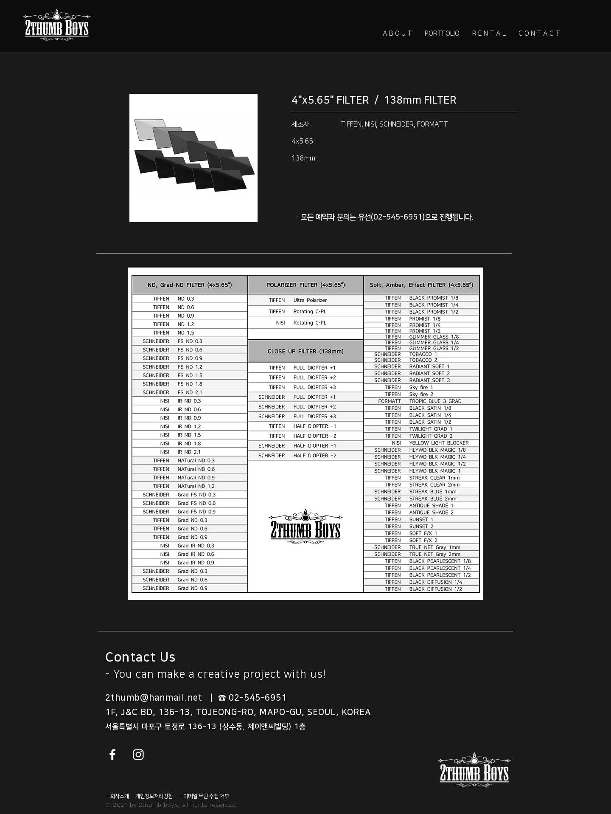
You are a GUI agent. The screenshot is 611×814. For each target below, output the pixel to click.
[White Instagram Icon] (138, 754)
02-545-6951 (258, 697)
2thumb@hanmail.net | (161, 697)
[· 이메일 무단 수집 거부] (205, 796)
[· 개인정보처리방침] (153, 796)
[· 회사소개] (118, 796)
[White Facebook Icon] (112, 754)
